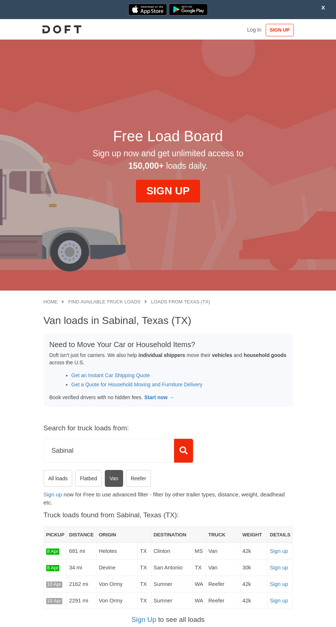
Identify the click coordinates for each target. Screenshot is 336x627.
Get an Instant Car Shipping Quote (110, 375)
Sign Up (144, 619)
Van (114, 478)
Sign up (53, 494)
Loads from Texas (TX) (180, 302)
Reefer (138, 478)
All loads (58, 478)
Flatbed (88, 478)
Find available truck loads (104, 302)
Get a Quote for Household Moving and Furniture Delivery (137, 384)
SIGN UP (277, 30)
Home (51, 302)
